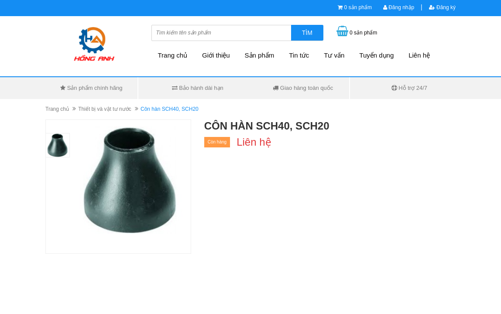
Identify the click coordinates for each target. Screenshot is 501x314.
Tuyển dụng (376, 55)
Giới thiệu (216, 55)
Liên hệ (419, 55)
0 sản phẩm (358, 7)
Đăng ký (442, 7)
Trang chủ (173, 55)
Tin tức (299, 55)
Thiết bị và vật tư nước (104, 109)
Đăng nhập (398, 7)
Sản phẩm (260, 55)
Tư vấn (334, 55)
